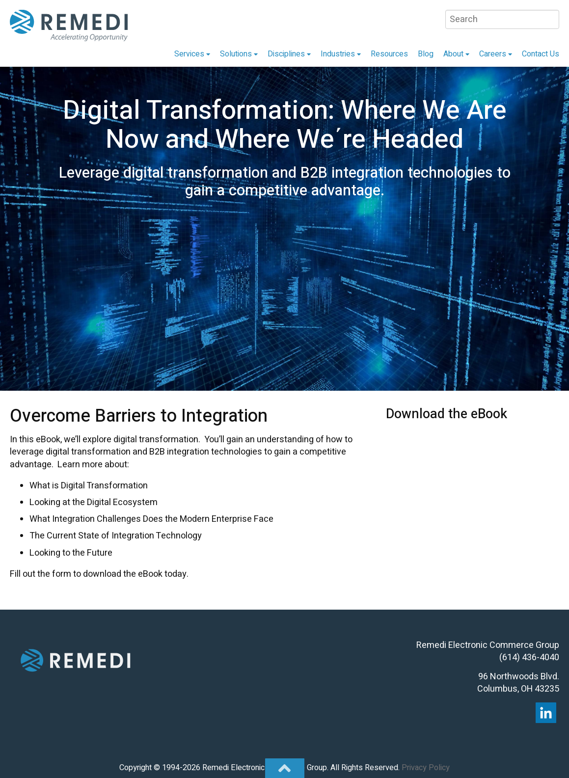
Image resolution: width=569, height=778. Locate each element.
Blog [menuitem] (426, 54)
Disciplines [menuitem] (286, 54)
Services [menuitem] (189, 54)
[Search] (502, 19)
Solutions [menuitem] (236, 54)
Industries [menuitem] (338, 54)
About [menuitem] (453, 54)
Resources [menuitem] (389, 54)
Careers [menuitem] (492, 54)
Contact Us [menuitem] (540, 54)
